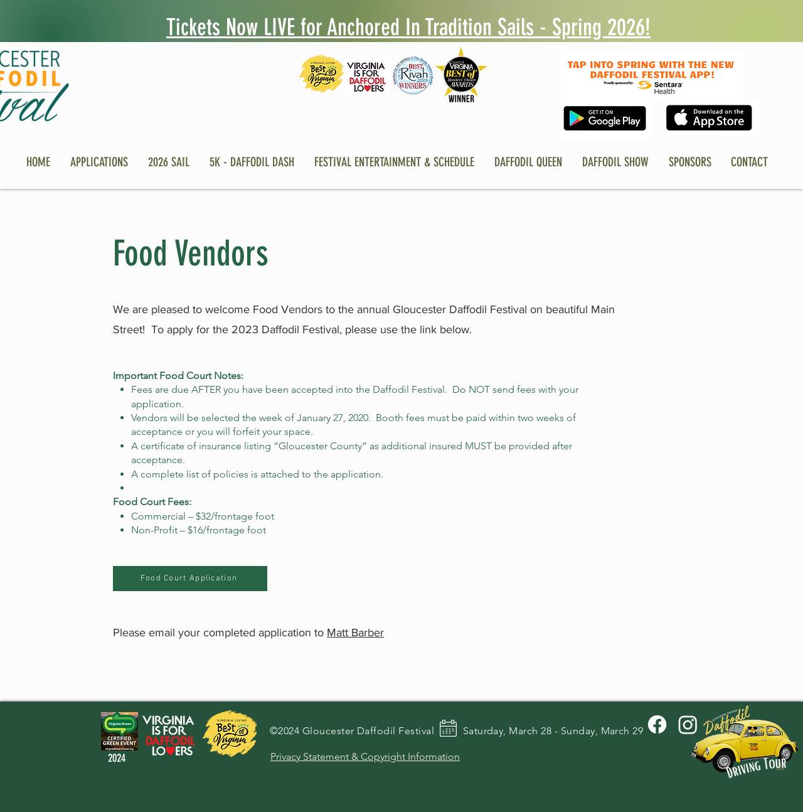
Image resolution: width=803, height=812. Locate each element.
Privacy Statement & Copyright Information (365, 756)
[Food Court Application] (190, 578)
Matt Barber (355, 632)
